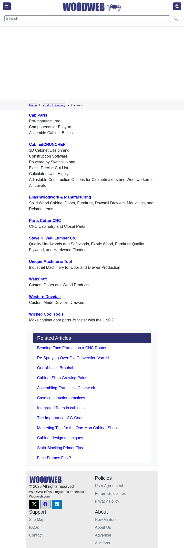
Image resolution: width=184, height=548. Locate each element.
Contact (35, 535)
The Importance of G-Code (60, 418)
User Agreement (109, 486)
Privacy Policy (107, 501)
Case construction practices (61, 398)
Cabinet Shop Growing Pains (62, 378)
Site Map (36, 520)
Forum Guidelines (110, 493)
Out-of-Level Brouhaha (57, 368)
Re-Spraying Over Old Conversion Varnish (73, 358)
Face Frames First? (54, 458)
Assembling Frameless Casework (66, 388)
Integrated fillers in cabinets (61, 408)
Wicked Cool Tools (46, 314)
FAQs (34, 527)
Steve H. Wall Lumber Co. (52, 238)
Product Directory (54, 105)
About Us (103, 527)
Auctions (102, 543)
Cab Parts (38, 115)
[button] (34, 504)
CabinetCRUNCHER (47, 144)
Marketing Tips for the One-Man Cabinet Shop (77, 428)
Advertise (103, 535)
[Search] (87, 18)
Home (33, 105)
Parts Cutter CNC (45, 221)
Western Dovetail (45, 297)
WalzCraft (38, 279)
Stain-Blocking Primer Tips (60, 448)
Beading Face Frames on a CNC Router (72, 348)
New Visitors (106, 520)
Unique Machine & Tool (50, 261)
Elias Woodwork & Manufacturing (60, 197)
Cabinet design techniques (60, 438)
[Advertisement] (106, 64)
